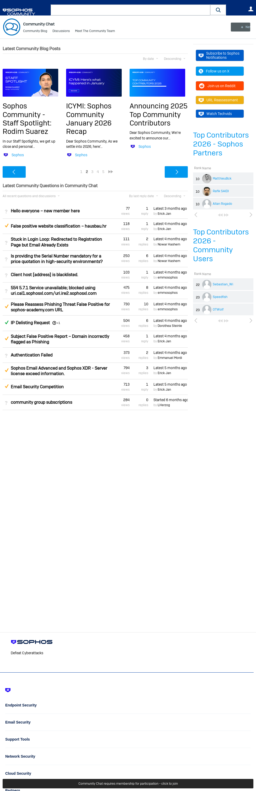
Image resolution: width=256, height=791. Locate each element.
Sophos (18, 155)
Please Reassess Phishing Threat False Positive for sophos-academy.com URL (60, 307)
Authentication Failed (31, 355)
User (250, 9)
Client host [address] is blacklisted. (44, 274)
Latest (170, 208)
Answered (6, 322)
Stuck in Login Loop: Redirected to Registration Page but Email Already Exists (56, 242)
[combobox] (130, 10)
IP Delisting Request (30, 323)
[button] (218, 9)
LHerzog (164, 405)
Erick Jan (164, 214)
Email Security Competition (37, 387)
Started (170, 399)
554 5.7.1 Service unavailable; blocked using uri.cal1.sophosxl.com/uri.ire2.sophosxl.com (54, 290)
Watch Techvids (215, 113)
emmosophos (168, 277)
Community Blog (35, 31)
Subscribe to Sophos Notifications (219, 55)
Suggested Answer (6, 225)
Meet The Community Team (95, 31)
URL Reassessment (218, 100)
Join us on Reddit (217, 86)
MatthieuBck (222, 178)
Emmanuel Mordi (170, 358)
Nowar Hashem (169, 244)
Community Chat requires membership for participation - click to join (128, 784)
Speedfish (220, 297)
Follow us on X (214, 71)
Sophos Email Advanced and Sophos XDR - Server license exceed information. (59, 370)
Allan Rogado (222, 204)
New (241, 27)
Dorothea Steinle (170, 326)
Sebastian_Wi (223, 284)
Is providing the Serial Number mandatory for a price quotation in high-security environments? (57, 258)
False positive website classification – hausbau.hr (58, 226)
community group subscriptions (41, 402)
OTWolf (218, 309)
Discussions (61, 31)
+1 (58, 323)
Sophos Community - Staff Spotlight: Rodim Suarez (27, 118)
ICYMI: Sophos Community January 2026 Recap (88, 118)
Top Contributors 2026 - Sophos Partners (221, 144)
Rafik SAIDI (221, 191)
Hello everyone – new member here (45, 211)
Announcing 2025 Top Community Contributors (159, 114)
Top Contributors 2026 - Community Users (221, 245)
